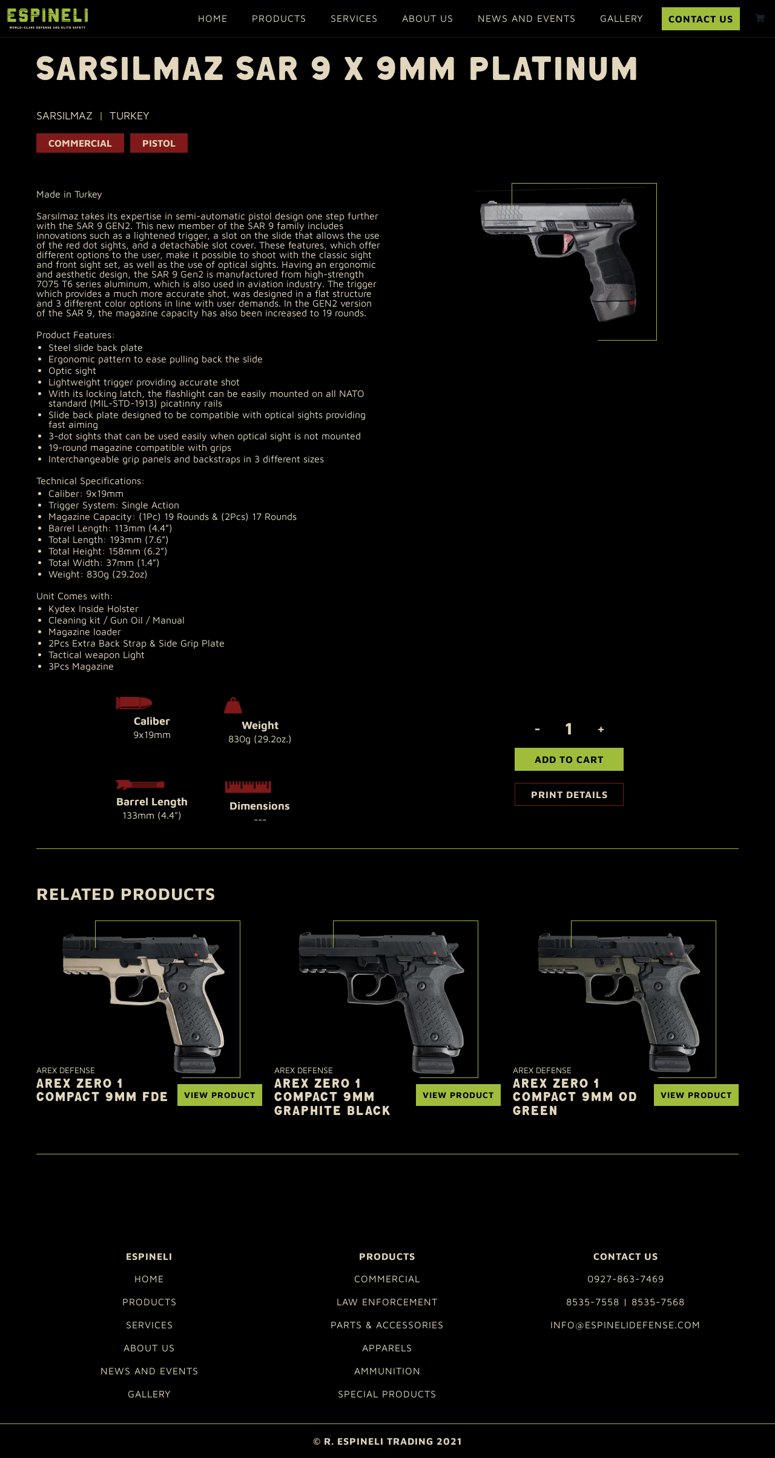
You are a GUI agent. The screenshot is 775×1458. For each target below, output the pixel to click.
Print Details (569, 794)
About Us (427, 18)
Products (279, 18)
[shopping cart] (760, 18)
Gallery (622, 18)
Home (213, 18)
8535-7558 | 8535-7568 (625, 1301)
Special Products (387, 1393)
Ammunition (387, 1370)
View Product (220, 1095)
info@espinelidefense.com (625, 1324)
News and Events (527, 18)
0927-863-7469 (625, 1278)
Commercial (80, 143)
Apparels (387, 1347)
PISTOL (159, 143)
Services (354, 18)
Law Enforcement (387, 1301)
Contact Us (700, 18)
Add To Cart (569, 759)
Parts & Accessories (387, 1324)
